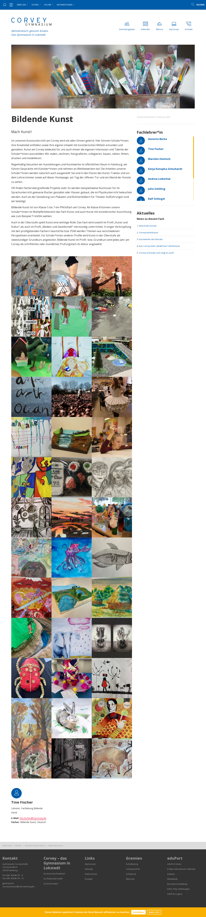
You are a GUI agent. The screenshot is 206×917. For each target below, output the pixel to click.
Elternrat (130, 878)
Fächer (47, 4)
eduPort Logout (174, 893)
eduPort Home (174, 864)
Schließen (138, 912)
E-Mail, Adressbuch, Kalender (181, 869)
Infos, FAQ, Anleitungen (178, 888)
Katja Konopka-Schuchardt (165, 169)
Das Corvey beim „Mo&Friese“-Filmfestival (159, 246)
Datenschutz (91, 873)
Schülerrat (131, 873)
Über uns (21, 4)
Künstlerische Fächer (35, 845)
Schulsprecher (133, 869)
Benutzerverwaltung (177, 883)
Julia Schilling (156, 189)
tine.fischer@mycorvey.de (33, 818)
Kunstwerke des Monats (151, 239)
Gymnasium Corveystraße (15, 864)
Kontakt (88, 878)
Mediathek (172, 878)
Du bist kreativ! (51, 883)
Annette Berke (157, 139)
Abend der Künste (148, 225)
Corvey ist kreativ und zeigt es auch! (156, 252)
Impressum (90, 864)
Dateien (171, 873)
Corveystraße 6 (9, 867)
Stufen (35, 4)
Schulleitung (132, 864)
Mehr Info (154, 912)
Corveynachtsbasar (148, 232)
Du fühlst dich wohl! (53, 878)
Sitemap (89, 869)
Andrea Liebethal (159, 179)
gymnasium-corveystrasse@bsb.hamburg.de (18, 885)
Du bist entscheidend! (54, 873)
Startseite (7, 845)
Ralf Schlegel (156, 199)
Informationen (64, 4)
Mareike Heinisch (159, 159)
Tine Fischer (156, 149)
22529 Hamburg (10, 870)
